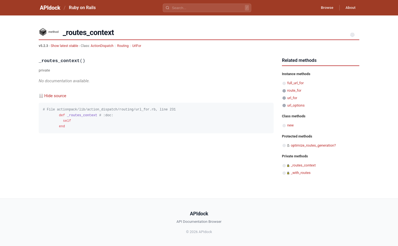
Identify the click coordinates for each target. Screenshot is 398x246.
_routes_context (303, 165)
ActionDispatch (102, 46)
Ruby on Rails (82, 7)
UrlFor (136, 46)
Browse (324, 8)
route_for (294, 90)
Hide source (55, 95)
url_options (296, 105)
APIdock (50, 7)
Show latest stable (65, 46)
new (290, 125)
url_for (292, 98)
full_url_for (295, 83)
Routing (123, 46)
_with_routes (300, 173)
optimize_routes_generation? (313, 145)
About (349, 8)
